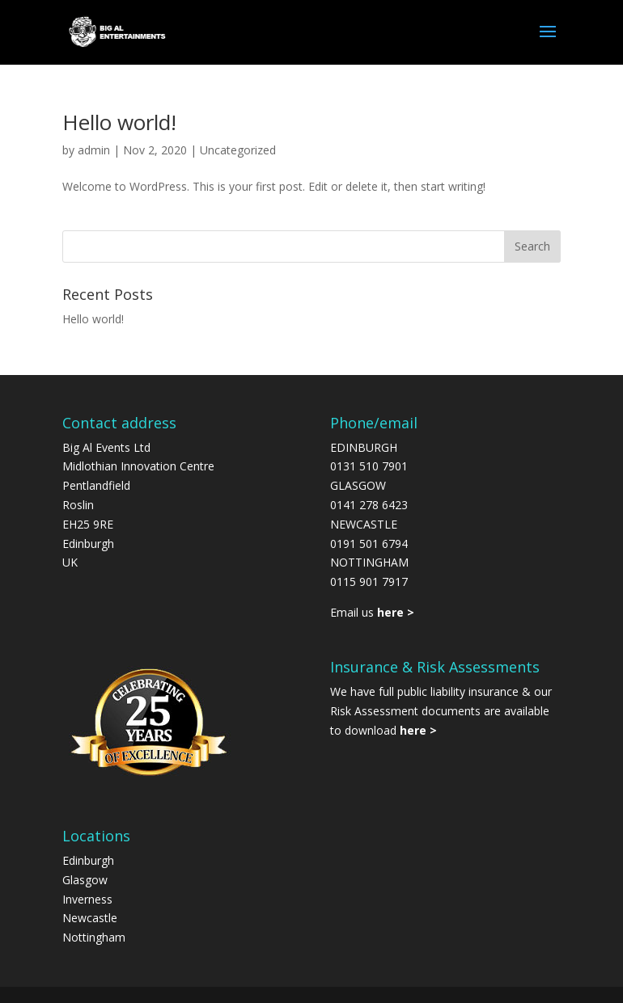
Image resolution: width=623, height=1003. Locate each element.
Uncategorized (238, 150)
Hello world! (119, 122)
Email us (372, 612)
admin (94, 150)
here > (418, 730)
